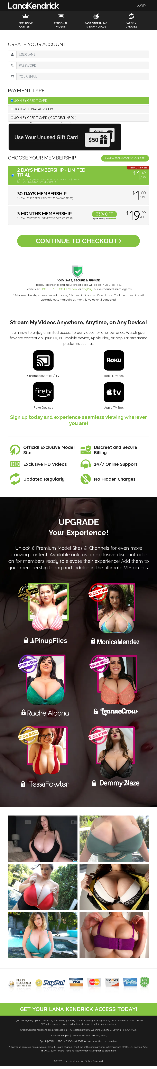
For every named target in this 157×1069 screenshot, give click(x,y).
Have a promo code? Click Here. (125, 158)
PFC (54, 291)
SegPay (87, 291)
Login (141, 5)
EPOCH (45, 291)
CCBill (63, 291)
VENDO (68, 1044)
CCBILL (52, 1044)
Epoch (43, 1044)
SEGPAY (81, 1044)
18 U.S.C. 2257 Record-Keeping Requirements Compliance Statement (78, 1053)
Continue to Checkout (78, 242)
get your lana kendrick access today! (78, 1012)
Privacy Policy (99, 1038)
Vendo (72, 291)
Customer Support (60, 1038)
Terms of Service (81, 1038)
